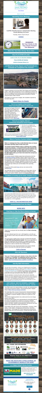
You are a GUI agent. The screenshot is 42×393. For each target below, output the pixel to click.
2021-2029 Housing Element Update (15, 240)
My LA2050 (12, 198)
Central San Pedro (29, 379)
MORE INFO (21, 208)
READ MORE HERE (21, 136)
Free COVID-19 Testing (21, 60)
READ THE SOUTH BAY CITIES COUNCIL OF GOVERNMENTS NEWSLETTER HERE (21, 361)
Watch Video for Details (21, 101)
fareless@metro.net (29, 173)
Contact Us (29, 386)
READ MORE (16, 118)
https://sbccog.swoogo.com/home (17, 289)
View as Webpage (21, 10)
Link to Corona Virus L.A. (21, 62)
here (18, 167)
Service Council (11, 157)
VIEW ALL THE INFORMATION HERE (21, 201)
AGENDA (21, 37)
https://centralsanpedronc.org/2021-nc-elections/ (21, 259)
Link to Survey (21, 249)
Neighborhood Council (29, 380)
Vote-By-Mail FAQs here (16, 280)
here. (10, 168)
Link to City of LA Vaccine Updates (21, 57)
